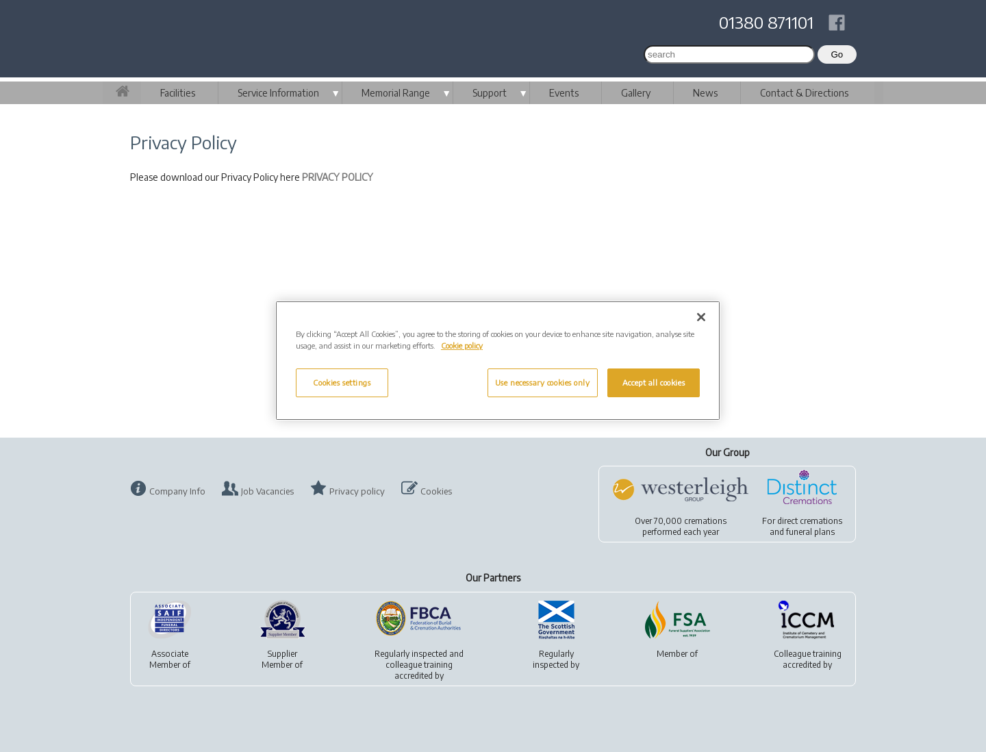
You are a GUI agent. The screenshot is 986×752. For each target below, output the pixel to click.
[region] (497, 361)
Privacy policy (357, 491)
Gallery (635, 93)
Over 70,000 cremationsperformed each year (680, 526)
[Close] (701, 317)
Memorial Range (396, 93)
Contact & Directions (804, 93)
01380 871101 (766, 22)
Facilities (177, 93)
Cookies (436, 491)
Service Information (278, 93)
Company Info (177, 491)
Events (564, 93)
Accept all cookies (653, 382)
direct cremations (809, 521)
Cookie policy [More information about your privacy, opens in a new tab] (462, 345)
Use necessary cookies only (542, 382)
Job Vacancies (267, 491)
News (705, 93)
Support (489, 93)
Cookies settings (341, 382)
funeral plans (810, 532)
